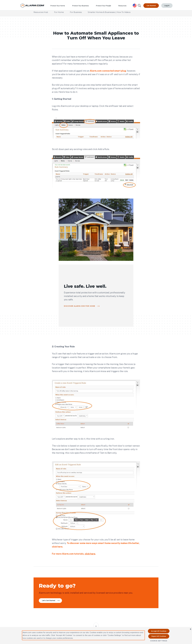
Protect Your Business (82, 7)
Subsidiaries (145, 582)
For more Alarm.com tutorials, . (74, 479)
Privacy (123, 582)
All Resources (81, 573)
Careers (123, 586)
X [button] (190, 629)
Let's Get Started (51, 531)
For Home (59, 14)
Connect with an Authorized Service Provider (71, 615)
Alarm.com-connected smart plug (108, 71)
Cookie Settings (158, 641)
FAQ (79, 577)
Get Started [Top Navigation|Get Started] (151, 5)
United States (152, 602)
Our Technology (126, 573)
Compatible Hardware (105, 573)
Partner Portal (39, 573)
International (58, 577)
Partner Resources (60, 573)
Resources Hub (41, 14)
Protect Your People (105, 7)
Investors (144, 577)
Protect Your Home (59, 7)
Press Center (145, 573)
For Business (76, 14)
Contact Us (101, 577)
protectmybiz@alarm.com (74, 609)
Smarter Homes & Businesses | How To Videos (109, 14)
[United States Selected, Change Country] (135, 5)
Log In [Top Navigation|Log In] (166, 5)
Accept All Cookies (158, 631)
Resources (124, 7)
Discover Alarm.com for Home (121, 237)
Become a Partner (40, 577)
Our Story (124, 577)
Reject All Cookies (158, 636)
